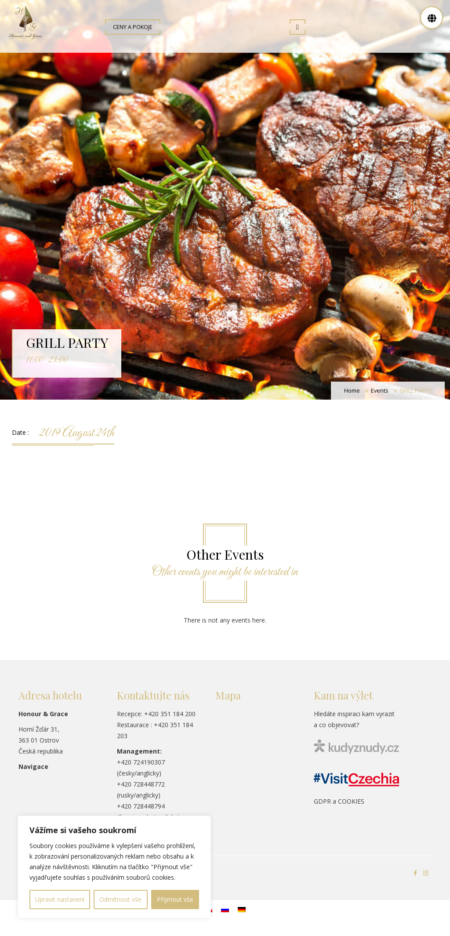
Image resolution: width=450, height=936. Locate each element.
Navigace (33, 771)
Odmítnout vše (120, 899)
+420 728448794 (141, 811)
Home (352, 395)
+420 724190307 (141, 767)
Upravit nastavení (59, 899)
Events (379, 395)
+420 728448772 (141, 789)
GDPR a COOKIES (339, 806)
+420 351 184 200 (170, 718)
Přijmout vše (175, 899)
